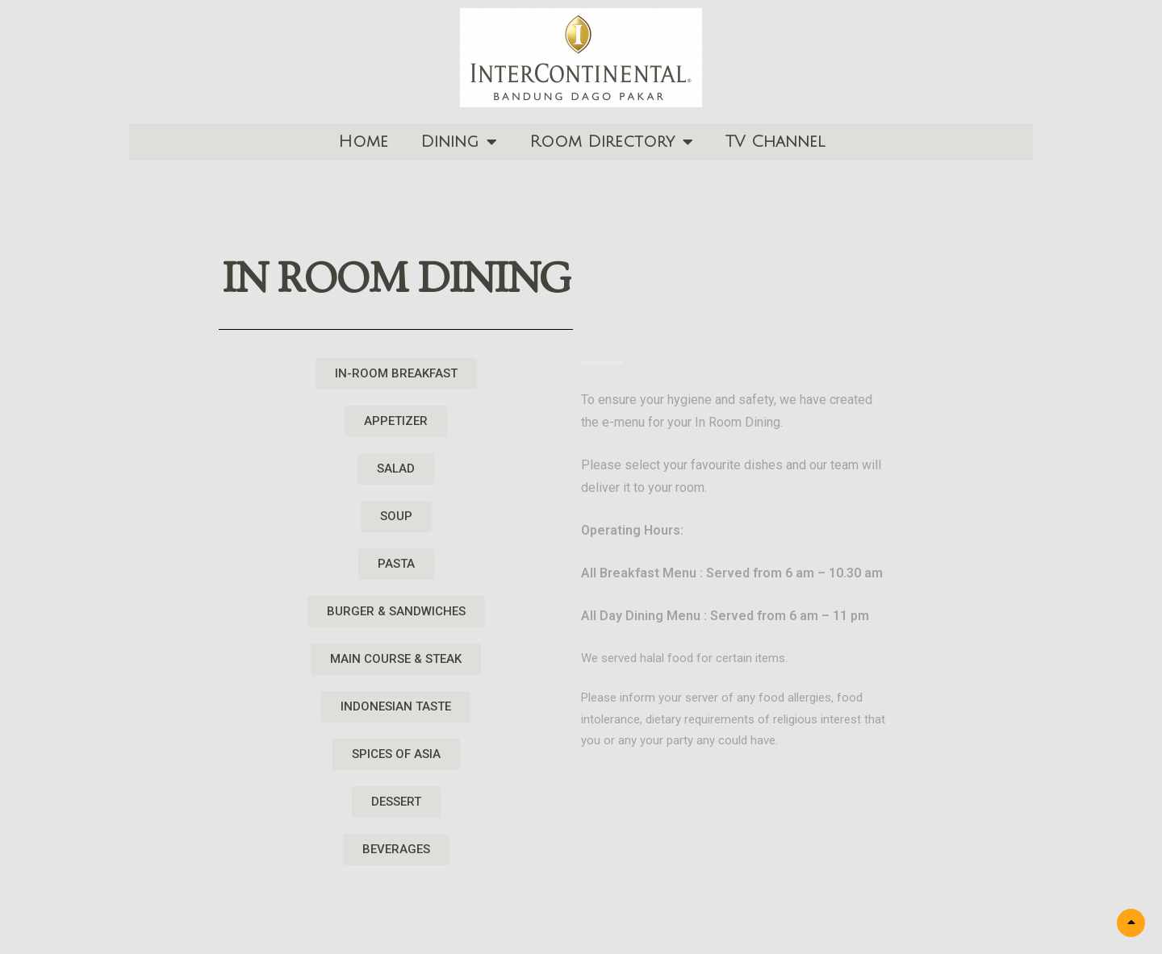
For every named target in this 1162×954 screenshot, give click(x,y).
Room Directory (611, 142)
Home (363, 142)
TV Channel (775, 142)
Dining (458, 142)
